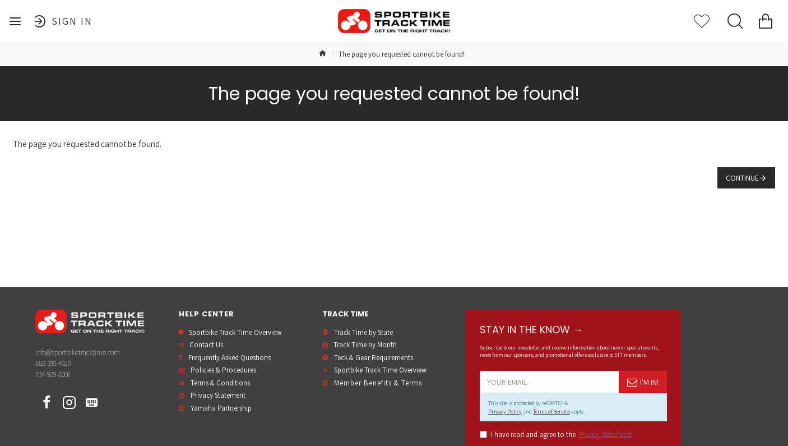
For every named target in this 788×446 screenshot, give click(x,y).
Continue (742, 178)
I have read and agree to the (556, 434)
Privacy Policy (505, 411)
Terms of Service (551, 411)
